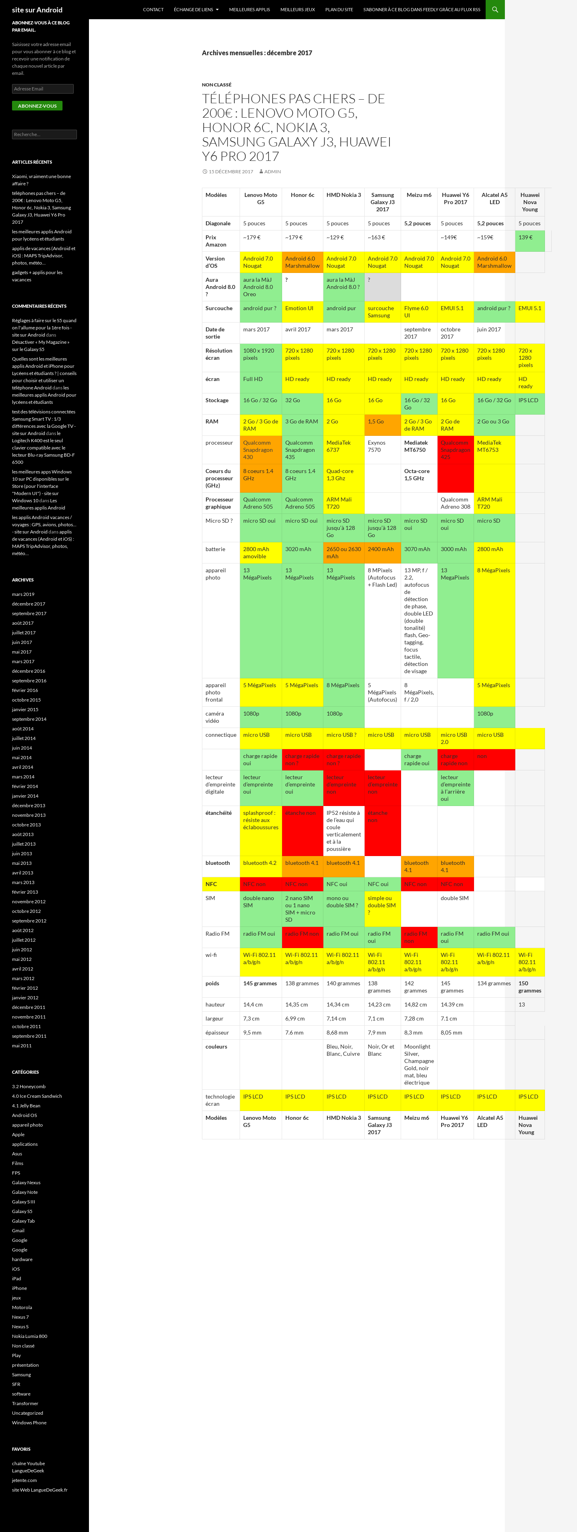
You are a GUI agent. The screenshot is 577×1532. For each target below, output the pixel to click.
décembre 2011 (28, 1007)
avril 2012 (22, 969)
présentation (25, 1365)
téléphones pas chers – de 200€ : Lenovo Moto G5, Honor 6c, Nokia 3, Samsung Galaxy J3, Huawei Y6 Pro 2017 (296, 127)
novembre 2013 (29, 815)
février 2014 (25, 786)
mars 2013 (23, 882)
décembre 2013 (28, 805)
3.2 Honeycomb (29, 1086)
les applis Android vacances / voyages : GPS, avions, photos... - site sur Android (44, 524)
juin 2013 (22, 853)
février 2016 (25, 690)
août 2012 (23, 930)
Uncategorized (27, 1413)
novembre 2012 (29, 901)
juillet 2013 (24, 844)
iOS (16, 1269)
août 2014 (23, 729)
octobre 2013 (26, 825)
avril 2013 (22, 873)
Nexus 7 (20, 1317)
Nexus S (20, 1326)
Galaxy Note (25, 1192)
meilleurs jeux (297, 9)
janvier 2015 (25, 709)
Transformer (25, 1403)
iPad (16, 1278)
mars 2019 (23, 594)
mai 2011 (22, 1046)
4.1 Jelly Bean (26, 1106)
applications (25, 1144)
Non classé (217, 85)
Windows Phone (29, 1423)
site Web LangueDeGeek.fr (40, 1490)
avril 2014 (22, 767)
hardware (22, 1259)
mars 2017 (23, 661)
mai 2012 (22, 959)
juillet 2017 (24, 633)
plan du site (339, 9)
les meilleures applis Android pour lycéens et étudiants (44, 395)
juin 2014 (22, 748)
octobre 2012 (26, 911)
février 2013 (25, 892)
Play (16, 1355)
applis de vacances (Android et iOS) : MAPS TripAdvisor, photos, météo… (43, 255)
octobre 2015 (26, 700)
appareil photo (27, 1125)
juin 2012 (22, 949)
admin (272, 171)
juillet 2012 (24, 940)
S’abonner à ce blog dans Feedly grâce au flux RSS (421, 9)
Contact (153, 9)
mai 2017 (22, 652)
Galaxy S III (23, 1202)
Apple (18, 1134)
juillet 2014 (24, 738)
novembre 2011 (29, 1017)
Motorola (22, 1307)
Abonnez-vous (37, 106)
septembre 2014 (29, 719)
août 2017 (23, 623)
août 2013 (23, 834)
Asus (17, 1154)
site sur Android (37, 9)
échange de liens (193, 9)
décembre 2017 (28, 604)
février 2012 (25, 988)
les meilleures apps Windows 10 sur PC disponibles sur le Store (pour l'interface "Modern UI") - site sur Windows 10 (42, 486)
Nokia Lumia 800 (29, 1336)
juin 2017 (22, 642)
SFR (16, 1384)
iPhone (19, 1288)
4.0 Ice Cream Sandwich (37, 1096)
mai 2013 (22, 863)
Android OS (24, 1115)
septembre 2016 (29, 681)
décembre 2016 (28, 671)
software (21, 1394)
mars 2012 (23, 978)
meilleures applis (249, 9)
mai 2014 (22, 757)
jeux (16, 1298)
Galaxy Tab (23, 1221)
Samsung (21, 1375)
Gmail (18, 1230)
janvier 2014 (25, 796)
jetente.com (24, 1480)
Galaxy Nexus (26, 1182)
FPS (16, 1173)
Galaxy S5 (22, 1211)
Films (17, 1163)
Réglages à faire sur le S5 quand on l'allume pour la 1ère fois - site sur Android (44, 327)
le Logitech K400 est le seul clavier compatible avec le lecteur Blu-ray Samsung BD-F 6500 (43, 447)
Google (19, 1240)
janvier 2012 (25, 998)
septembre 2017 (29, 613)
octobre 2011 (26, 1026)
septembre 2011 (29, 1036)
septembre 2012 (29, 921)
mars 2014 (23, 777)
